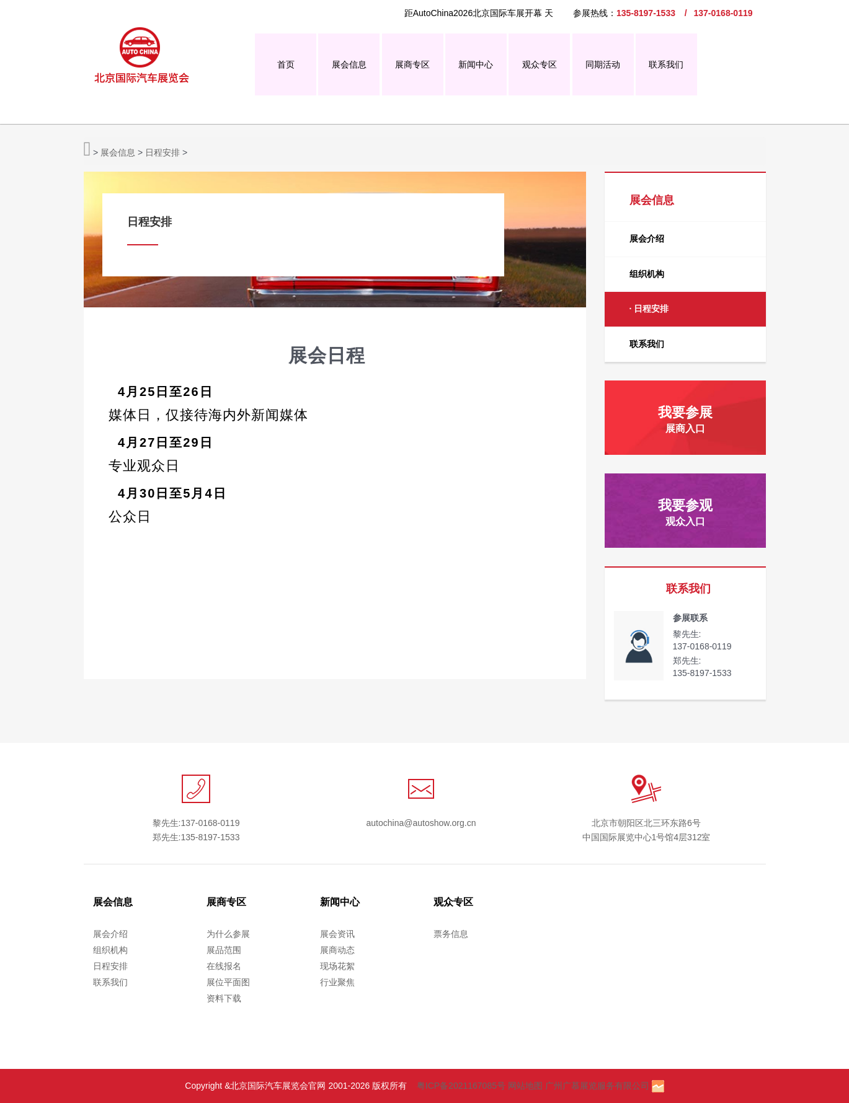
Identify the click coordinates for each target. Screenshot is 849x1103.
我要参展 (685, 419)
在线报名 (224, 966)
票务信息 (450, 934)
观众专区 (539, 64)
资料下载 (224, 998)
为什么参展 (228, 934)
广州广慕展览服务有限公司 (597, 1086)
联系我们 (666, 64)
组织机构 (646, 274)
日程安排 (162, 152)
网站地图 (525, 1086)
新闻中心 (475, 64)
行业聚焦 (337, 982)
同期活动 (602, 64)
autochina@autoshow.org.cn (421, 823)
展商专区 (412, 64)
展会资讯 (337, 934)
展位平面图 (228, 982)
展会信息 (349, 64)
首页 (286, 64)
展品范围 (224, 950)
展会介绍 (646, 239)
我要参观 (685, 512)
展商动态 (337, 950)
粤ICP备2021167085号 (461, 1086)
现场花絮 (337, 966)
